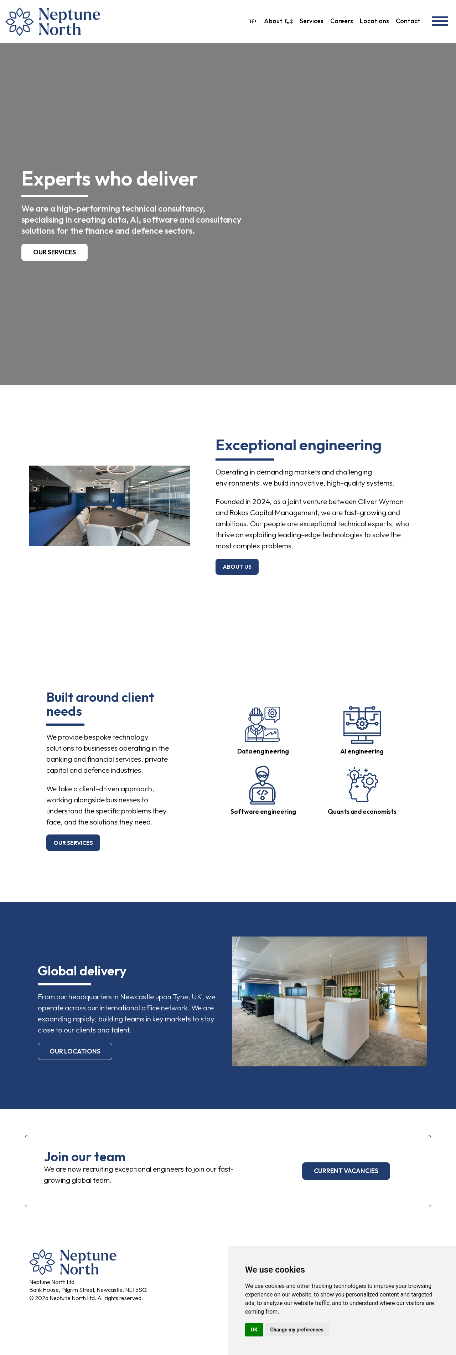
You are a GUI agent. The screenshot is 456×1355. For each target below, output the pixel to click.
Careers (341, 21)
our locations (75, 1051)
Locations (374, 21)
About (278, 21)
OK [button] (254, 1330)
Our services (54, 252)
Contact (408, 21)
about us (237, 566)
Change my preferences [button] (296, 1330)
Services (311, 21)
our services (73, 842)
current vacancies (346, 1171)
